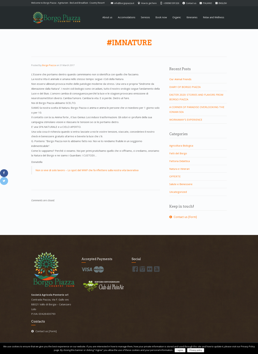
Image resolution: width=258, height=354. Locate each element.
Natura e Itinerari (179, 168)
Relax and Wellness (213, 17)
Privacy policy (195, 350)
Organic (176, 17)
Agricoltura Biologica (181, 145)
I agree (180, 350)
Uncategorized (178, 192)
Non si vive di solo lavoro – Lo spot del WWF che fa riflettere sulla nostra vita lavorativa (87, 170)
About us (107, 17)
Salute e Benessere (180, 184)
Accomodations (126, 17)
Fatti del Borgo (178, 153)
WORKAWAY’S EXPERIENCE (185, 119)
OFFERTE (175, 176)
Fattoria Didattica (179, 161)
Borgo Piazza (49, 65)
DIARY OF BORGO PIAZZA (185, 87)
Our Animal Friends (180, 79)
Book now (161, 17)
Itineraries (191, 17)
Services (145, 17)
